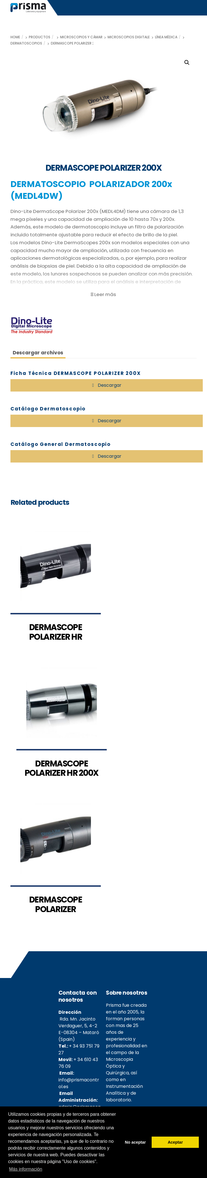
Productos (39, 37)
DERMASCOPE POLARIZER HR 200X (62, 768)
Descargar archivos (38, 352)
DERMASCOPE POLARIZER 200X (76, 43)
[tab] (38, 352)
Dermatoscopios (26, 43)
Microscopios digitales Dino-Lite (138, 37)
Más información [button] (25, 1169)
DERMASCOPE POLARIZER (55, 904)
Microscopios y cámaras (83, 37)
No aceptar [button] (135, 1142)
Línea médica (166, 37)
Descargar (109, 385)
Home (15, 37)
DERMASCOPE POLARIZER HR (55, 632)
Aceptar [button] (175, 1142)
